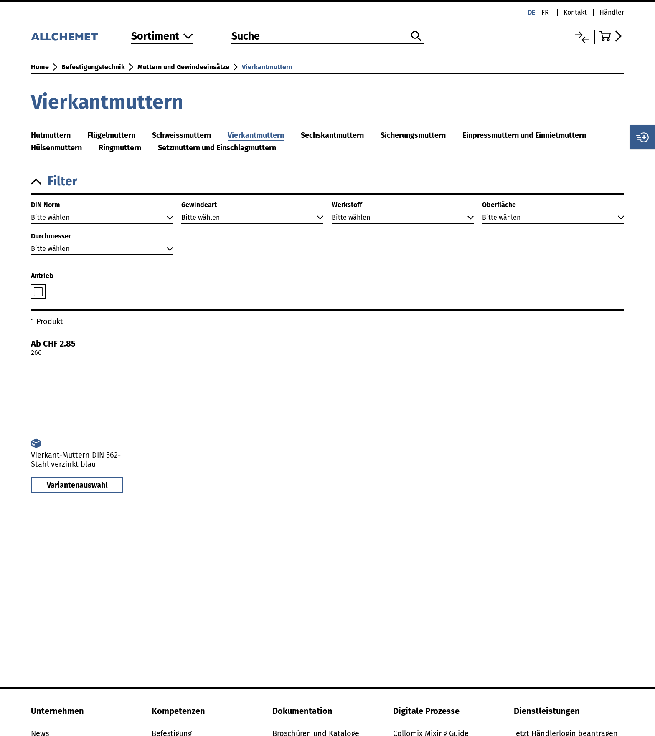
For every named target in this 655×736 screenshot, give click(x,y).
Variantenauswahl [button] (77, 485)
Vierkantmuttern (267, 67)
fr (545, 12)
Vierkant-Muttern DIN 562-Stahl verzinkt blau (76, 459)
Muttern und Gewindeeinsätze (183, 67)
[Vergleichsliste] (582, 37)
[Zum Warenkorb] (611, 36)
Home (40, 67)
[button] (327, 181)
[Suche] (327, 36)
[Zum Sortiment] (162, 37)
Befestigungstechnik (93, 67)
